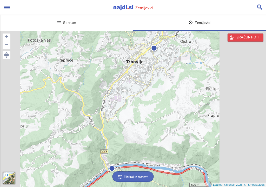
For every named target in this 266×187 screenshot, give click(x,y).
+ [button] (6, 37)
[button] (6, 55)
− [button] (6, 45)
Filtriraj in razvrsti (133, 177)
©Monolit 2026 (233, 184)
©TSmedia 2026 (254, 184)
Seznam (66, 22)
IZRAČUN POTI (247, 37)
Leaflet (217, 184)
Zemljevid (199, 22)
